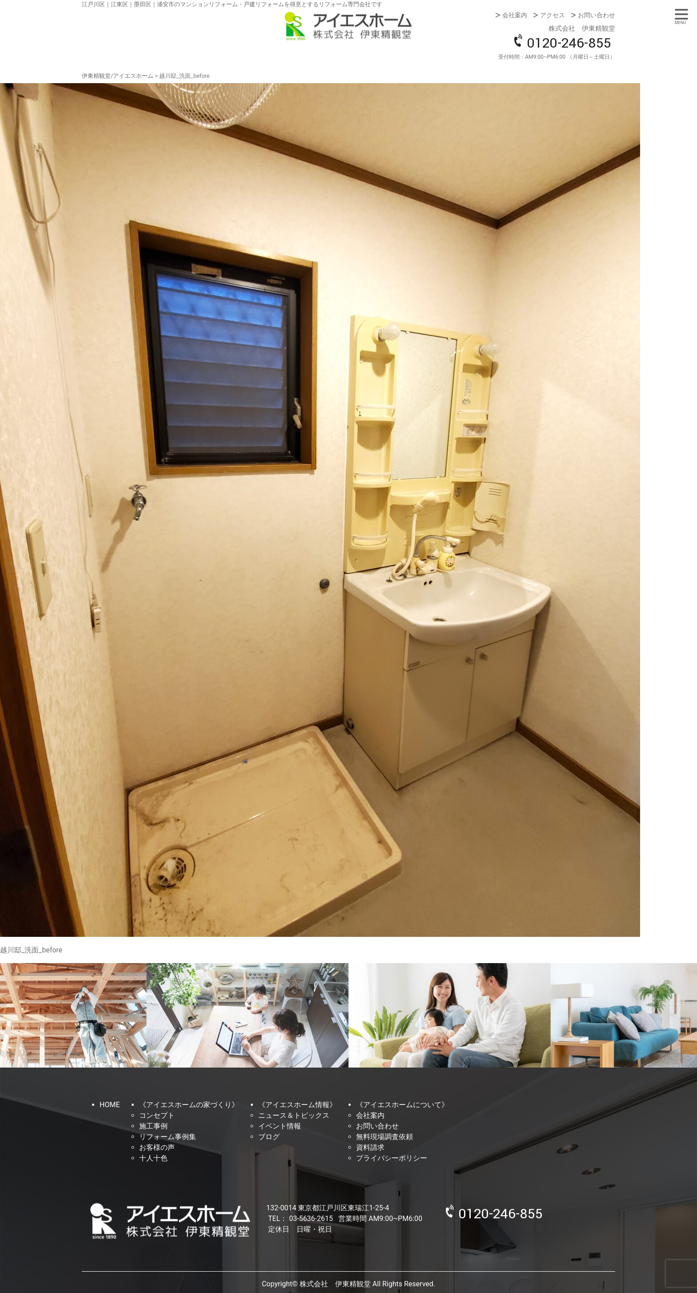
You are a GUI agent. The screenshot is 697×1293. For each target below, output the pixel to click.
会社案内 (514, 15)
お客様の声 (157, 1147)
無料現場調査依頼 (384, 1136)
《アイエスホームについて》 (402, 1104)
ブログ (269, 1136)
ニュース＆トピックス (293, 1115)
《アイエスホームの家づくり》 (189, 1104)
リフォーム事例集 (167, 1136)
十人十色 (153, 1158)
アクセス (552, 15)
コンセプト (157, 1115)
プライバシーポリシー (391, 1158)
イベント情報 (279, 1126)
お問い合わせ (596, 15)
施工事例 (153, 1126)
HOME (110, 1104)
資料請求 (370, 1147)
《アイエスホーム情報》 (297, 1104)
